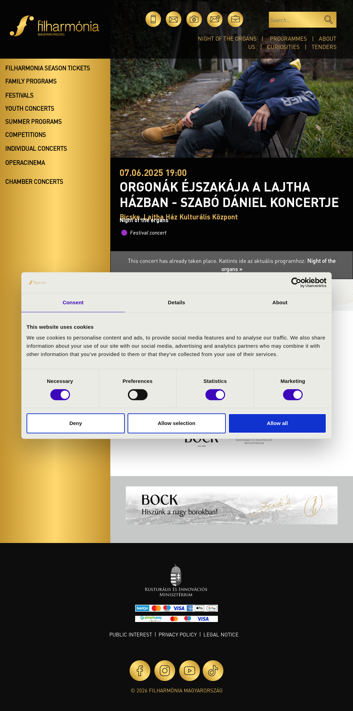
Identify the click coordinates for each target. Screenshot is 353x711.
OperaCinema (25, 162)
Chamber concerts (34, 181)
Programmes (288, 38)
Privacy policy (178, 634)
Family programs (31, 81)
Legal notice (221, 634)
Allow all (277, 423)
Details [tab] (176, 302)
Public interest (130, 634)
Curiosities (283, 46)
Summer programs (33, 121)
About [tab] (280, 302)
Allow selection (176, 423)
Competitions (25, 134)
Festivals (19, 95)
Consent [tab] (73, 302)
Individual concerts (36, 148)
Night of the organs (227, 38)
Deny (75, 423)
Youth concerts (29, 108)
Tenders (324, 46)
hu (256, 19)
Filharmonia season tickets (47, 68)
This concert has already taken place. (173, 260)
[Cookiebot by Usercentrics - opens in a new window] (296, 282)
